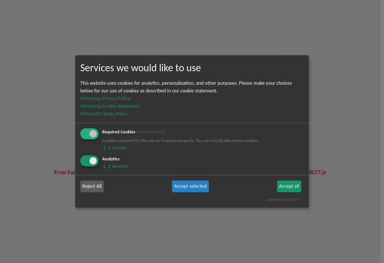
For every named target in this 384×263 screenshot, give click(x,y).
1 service (114, 148)
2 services (115, 166)
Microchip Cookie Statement (109, 106)
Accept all (289, 186)
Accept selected (190, 186)
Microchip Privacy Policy (105, 98)
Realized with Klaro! (284, 199)
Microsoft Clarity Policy (104, 114)
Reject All (92, 186)
